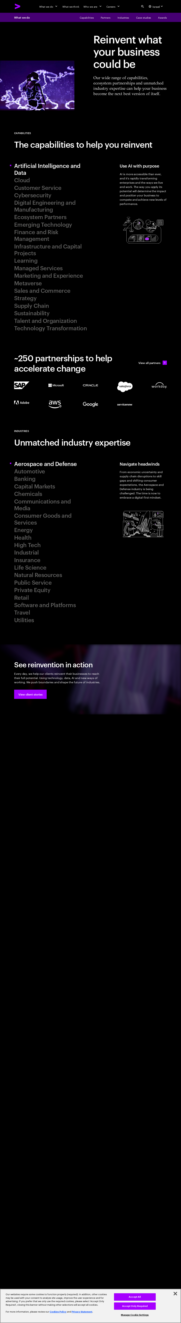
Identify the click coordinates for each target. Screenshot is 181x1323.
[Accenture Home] (17, 6)
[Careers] (113, 6)
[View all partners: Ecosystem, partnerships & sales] (152, 362)
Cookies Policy (58, 1312)
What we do (22, 17)
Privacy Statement (82, 1312)
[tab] (51, 169)
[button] (30, 694)
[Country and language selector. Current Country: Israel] (156, 6)
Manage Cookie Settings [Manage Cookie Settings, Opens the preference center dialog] (135, 1315)
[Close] (175, 1293)
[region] (90, 1306)
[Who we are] (93, 6)
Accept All (135, 1297)
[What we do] (49, 6)
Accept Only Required (135, 1306)
